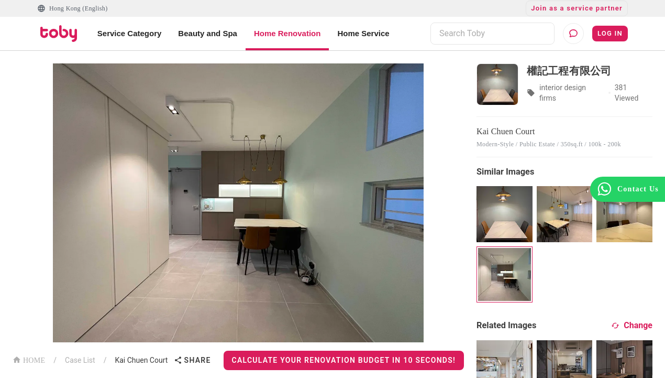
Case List (80, 360)
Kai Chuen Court (141, 360)
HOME (29, 359)
